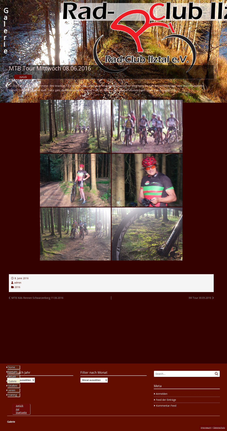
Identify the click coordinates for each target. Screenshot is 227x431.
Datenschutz (219, 427)
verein (11, 390)
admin (17, 282)
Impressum (206, 427)
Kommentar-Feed (166, 405)
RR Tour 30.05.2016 (200, 297)
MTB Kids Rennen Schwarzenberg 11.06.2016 (37, 297)
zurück (23, 77)
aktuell (12, 376)
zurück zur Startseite (21, 409)
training (12, 394)
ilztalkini (12, 385)
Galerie (6, 30)
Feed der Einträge (166, 399)
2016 (17, 287)
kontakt (12, 371)
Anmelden (161, 393)
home (11, 367)
